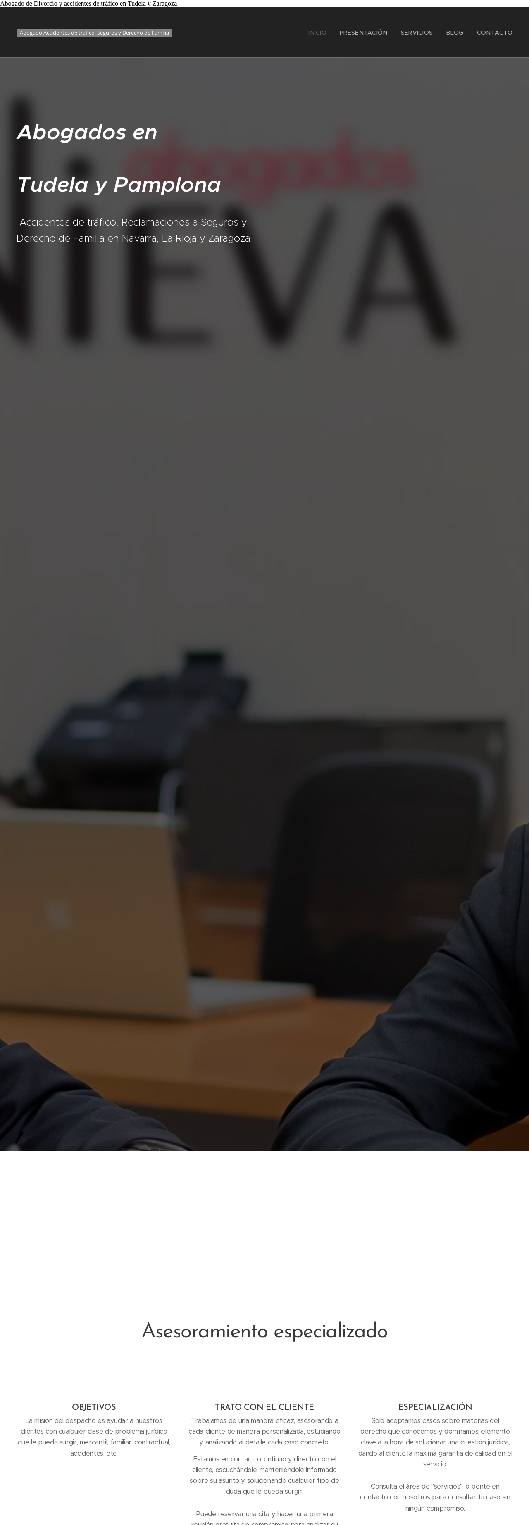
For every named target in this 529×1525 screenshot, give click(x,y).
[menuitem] (332, 32)
